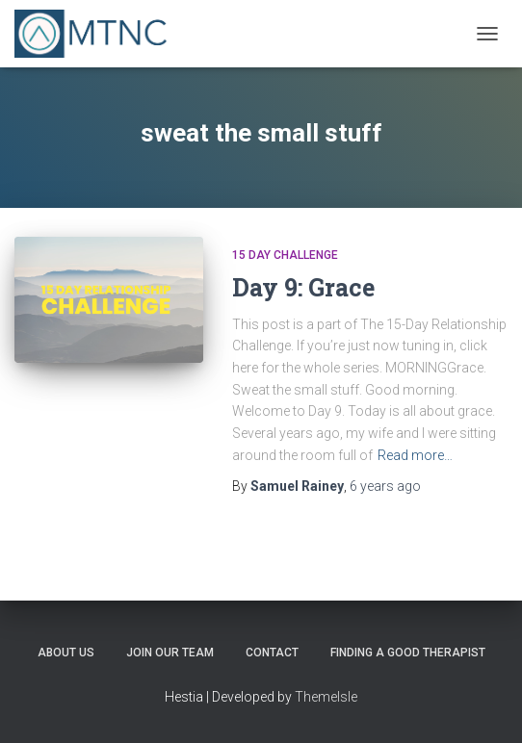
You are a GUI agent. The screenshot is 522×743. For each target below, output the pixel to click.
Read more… (415, 455)
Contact (272, 652)
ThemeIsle (326, 697)
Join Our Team (170, 652)
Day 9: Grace (303, 287)
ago (385, 486)
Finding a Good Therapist (407, 652)
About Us (66, 652)
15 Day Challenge (285, 255)
